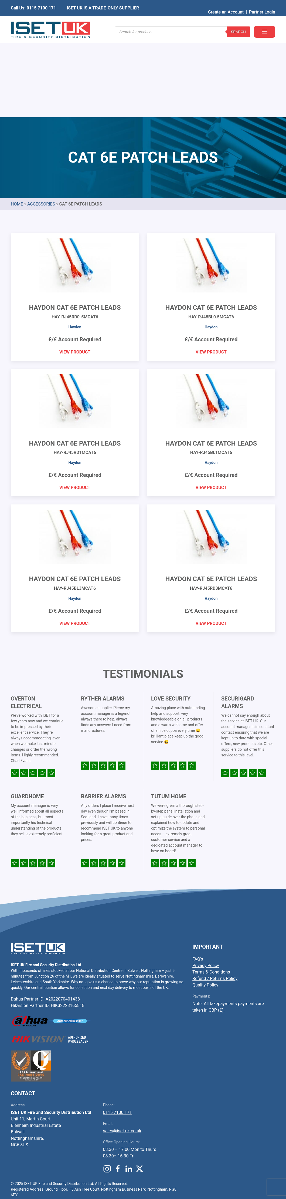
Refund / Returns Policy (214, 896)
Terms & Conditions (211, 889)
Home (17, 121)
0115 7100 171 (117, 1030)
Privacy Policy (205, 883)
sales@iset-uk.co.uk (122, 1048)
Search (238, 21)
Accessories (41, 121)
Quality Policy (205, 902)
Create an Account (226, 3)
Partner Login (262, 3)
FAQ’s (197, 877)
